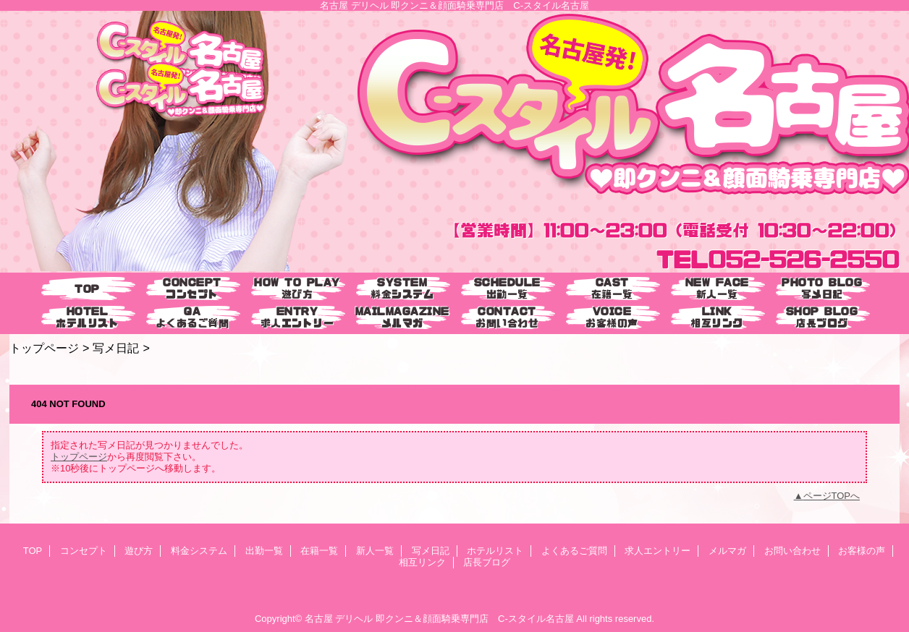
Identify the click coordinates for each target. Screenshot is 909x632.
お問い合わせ (792, 550)
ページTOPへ (832, 495)
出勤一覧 (264, 550)
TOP (87, 289)
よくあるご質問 (574, 550)
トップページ (44, 347)
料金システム (199, 550)
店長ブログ (486, 562)
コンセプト (83, 550)
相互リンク (422, 562)
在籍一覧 (319, 550)
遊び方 (138, 550)
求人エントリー (657, 550)
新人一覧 (375, 550)
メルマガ (727, 550)
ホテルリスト (495, 550)
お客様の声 (861, 550)
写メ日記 (116, 347)
